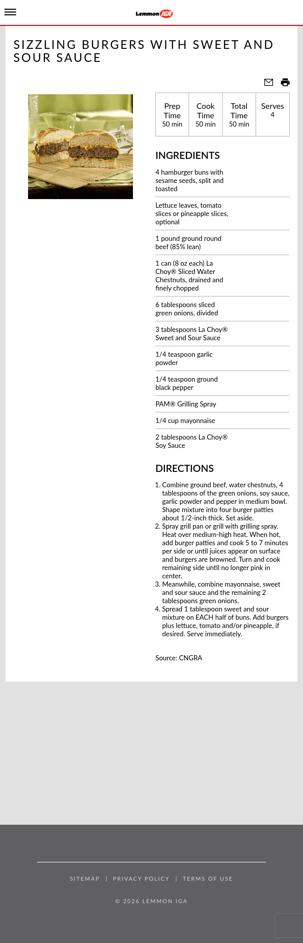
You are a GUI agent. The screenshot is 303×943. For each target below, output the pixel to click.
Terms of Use (208, 879)
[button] (265, 84)
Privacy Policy (141, 879)
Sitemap (85, 879)
